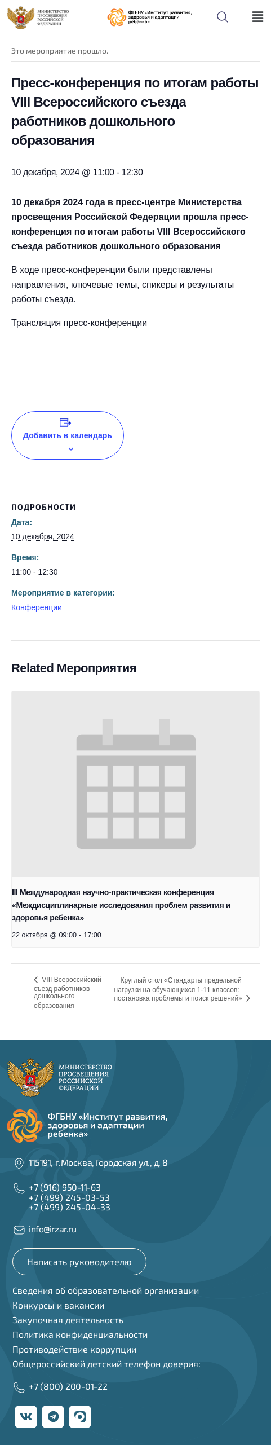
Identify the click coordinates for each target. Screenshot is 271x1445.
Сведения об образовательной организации (105, 1290)
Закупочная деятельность (67, 1319)
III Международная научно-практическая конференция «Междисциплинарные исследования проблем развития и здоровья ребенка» (121, 905)
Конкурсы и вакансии (58, 1304)
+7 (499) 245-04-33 (69, 1206)
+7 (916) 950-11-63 (65, 1187)
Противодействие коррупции (74, 1348)
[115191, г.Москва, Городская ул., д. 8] (19, 1163)
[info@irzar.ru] (19, 1230)
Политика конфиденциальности (80, 1334)
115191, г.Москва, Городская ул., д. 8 (98, 1162)
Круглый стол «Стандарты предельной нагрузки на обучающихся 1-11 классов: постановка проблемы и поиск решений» (179, 989)
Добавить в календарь (67, 435)
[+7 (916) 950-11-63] (19, 1188)
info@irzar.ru (52, 1228)
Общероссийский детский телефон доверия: (106, 1363)
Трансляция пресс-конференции (79, 323)
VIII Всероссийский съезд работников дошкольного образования (67, 993)
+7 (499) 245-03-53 (69, 1197)
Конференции (36, 607)
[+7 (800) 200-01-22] (19, 1387)
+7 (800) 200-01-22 (68, 1386)
